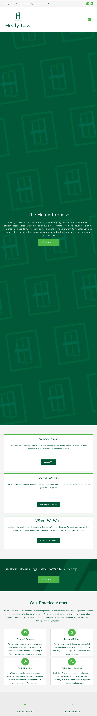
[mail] (87, 3)
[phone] (92, 3)
